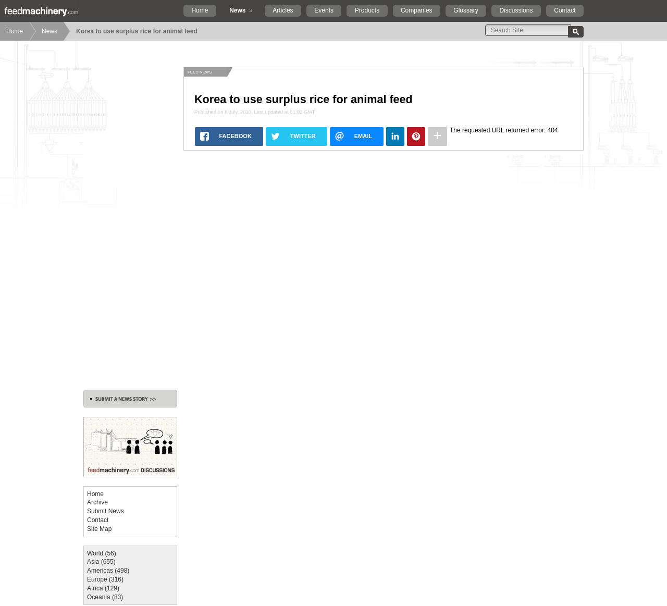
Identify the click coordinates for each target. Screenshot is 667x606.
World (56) (101, 553)
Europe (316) (105, 579)
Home (199, 10)
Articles (283, 10)
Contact (564, 10)
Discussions (516, 10)
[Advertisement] (130, 223)
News (237, 10)
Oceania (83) (105, 597)
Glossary (465, 10)
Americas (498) (108, 570)
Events (324, 10)
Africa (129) (103, 588)
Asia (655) (101, 561)
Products (367, 10)
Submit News (105, 511)
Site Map (99, 529)
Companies (417, 10)
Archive (97, 502)
